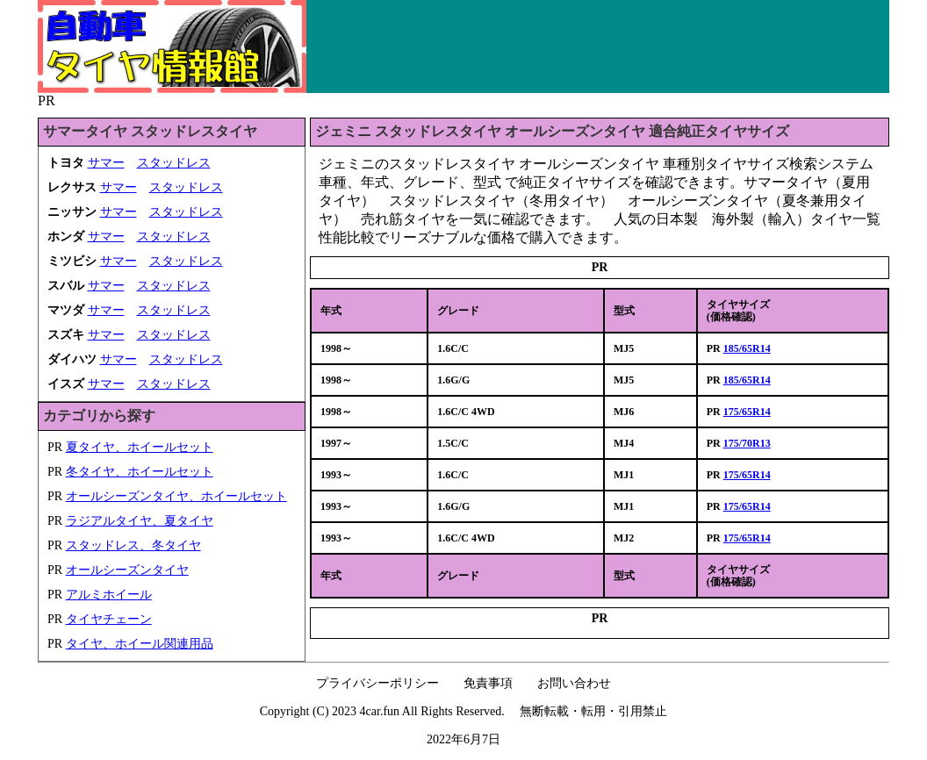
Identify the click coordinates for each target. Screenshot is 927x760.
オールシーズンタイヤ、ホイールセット (176, 496)
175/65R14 (747, 411)
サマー (106, 162)
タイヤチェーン (109, 619)
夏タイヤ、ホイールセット (139, 447)
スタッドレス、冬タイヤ (133, 545)
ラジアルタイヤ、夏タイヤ (139, 520)
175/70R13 (747, 443)
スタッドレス (174, 162)
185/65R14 (747, 348)
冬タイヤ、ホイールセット (139, 471)
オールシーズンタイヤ (127, 570)
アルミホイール (109, 594)
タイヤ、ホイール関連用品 (139, 643)
